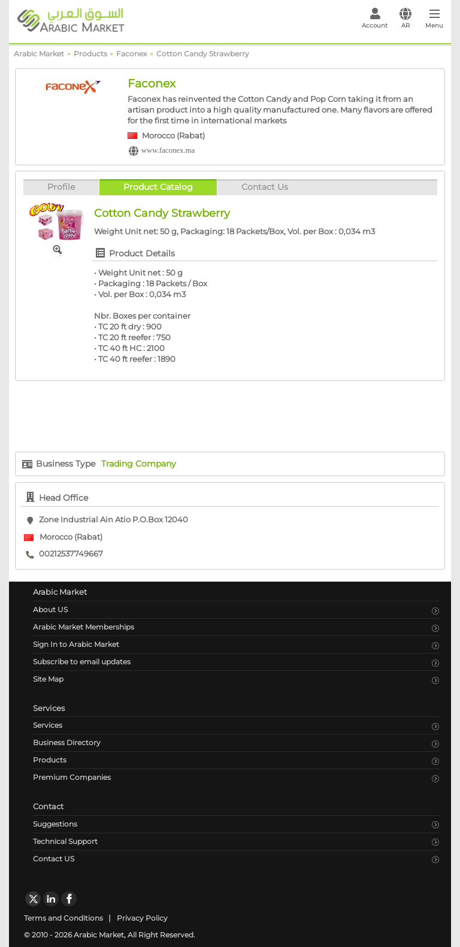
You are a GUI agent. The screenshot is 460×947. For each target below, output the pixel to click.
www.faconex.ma (168, 150)
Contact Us (264, 186)
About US (50, 609)
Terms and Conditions (63, 917)
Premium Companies (72, 777)
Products (49, 759)
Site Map (48, 678)
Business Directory (67, 742)
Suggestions (55, 823)
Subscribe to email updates (82, 661)
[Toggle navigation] (434, 21)
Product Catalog (158, 186)
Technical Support (65, 841)
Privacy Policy (142, 917)
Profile (61, 186)
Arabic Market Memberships (83, 626)
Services (47, 725)
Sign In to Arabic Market (76, 644)
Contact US (53, 858)
